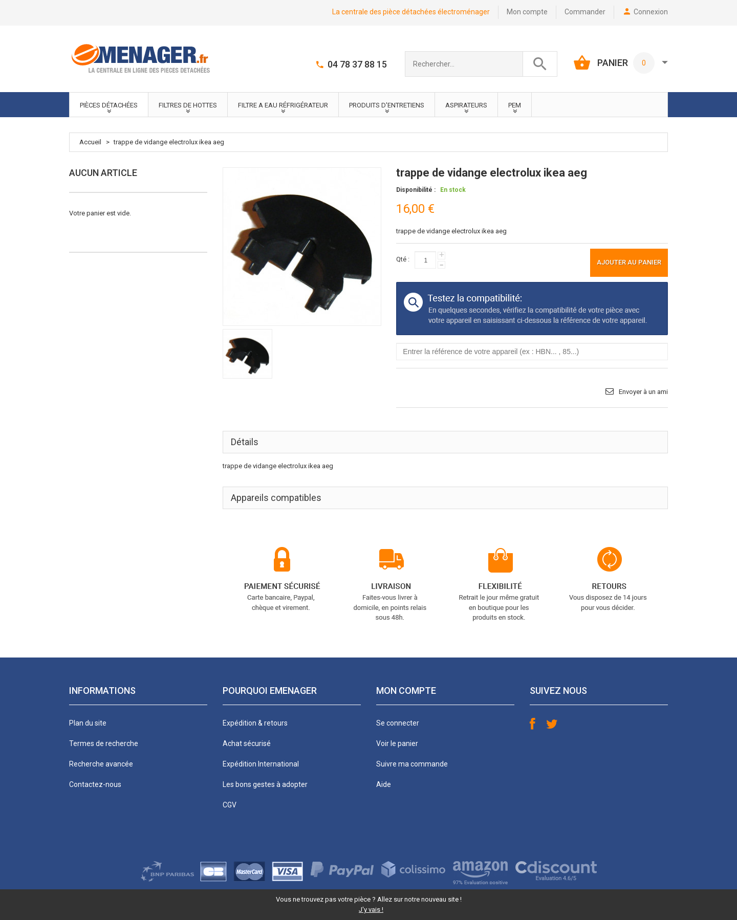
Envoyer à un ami (643, 392)
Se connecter (397, 723)
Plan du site (87, 723)
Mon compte (527, 12)
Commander (585, 12)
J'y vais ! (371, 909)
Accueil (90, 142)
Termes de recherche (103, 743)
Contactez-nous (95, 784)
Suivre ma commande (412, 764)
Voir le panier (397, 743)
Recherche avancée (101, 764)
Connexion (651, 12)
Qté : (402, 259)
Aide (383, 784)
